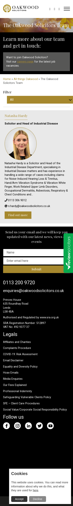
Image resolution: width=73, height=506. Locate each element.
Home (7, 79)
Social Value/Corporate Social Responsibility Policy (35, 409)
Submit (36, 269)
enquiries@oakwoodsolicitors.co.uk (33, 290)
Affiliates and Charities (17, 342)
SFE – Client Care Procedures (21, 403)
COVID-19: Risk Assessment (20, 354)
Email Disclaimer (13, 360)
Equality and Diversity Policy (20, 366)
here (35, 490)
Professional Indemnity (17, 391)
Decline (37, 499)
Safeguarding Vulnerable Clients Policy (27, 397)
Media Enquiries (13, 379)
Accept (19, 499)
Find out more (18, 215)
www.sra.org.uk (49, 317)
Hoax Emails (10, 372)
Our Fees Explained (15, 385)
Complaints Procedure (17, 348)
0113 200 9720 (19, 282)
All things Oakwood (26, 79)
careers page (25, 61)
